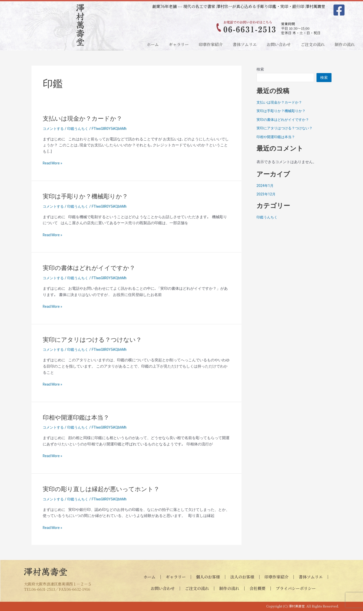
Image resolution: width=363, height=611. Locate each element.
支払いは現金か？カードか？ (86, 118)
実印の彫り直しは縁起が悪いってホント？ (106, 489)
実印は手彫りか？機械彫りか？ (89, 196)
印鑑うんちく (80, 128)
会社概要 (258, 588)
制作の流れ (345, 44)
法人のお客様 (242, 577)
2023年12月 (266, 194)
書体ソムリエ (245, 44)
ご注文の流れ (313, 44)
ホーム (153, 44)
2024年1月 (265, 185)
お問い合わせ (279, 44)
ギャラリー (179, 44)
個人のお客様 (208, 577)
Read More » (53, 163)
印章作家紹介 (211, 44)
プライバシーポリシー (296, 588)
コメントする (54, 128)
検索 (260, 69)
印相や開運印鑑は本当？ (79, 417)
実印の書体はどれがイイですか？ (93, 267)
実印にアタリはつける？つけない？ (96, 339)
